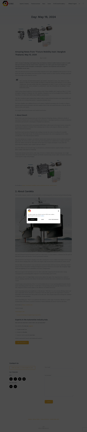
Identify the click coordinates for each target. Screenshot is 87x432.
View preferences (53, 219)
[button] (58, 211)
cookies (42, 216)
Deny (42, 219)
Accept (33, 219)
